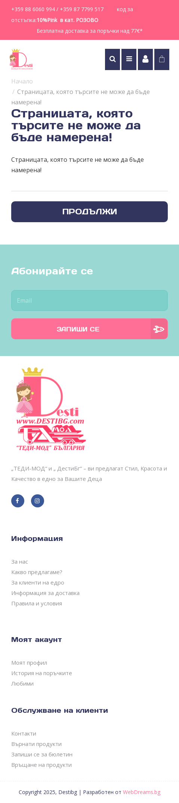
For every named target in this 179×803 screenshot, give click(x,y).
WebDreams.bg (141, 792)
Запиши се (78, 329)
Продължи (89, 212)
